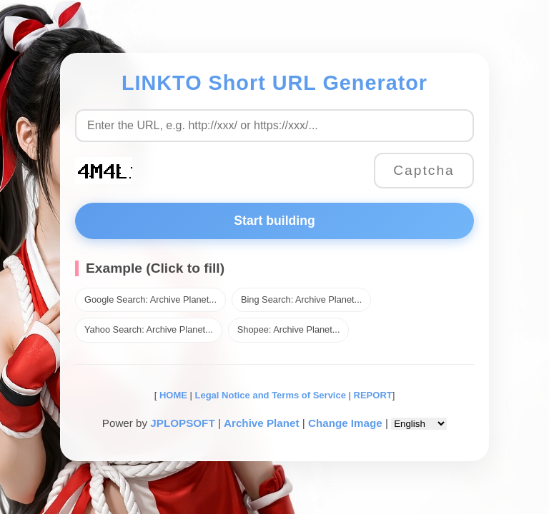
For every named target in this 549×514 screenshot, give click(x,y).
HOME (172, 395)
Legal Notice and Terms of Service (270, 395)
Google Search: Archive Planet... (150, 299)
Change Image (345, 423)
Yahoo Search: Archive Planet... (148, 329)
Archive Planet (262, 423)
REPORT (373, 395)
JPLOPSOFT (182, 423)
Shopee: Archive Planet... (288, 329)
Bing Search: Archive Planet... (301, 299)
